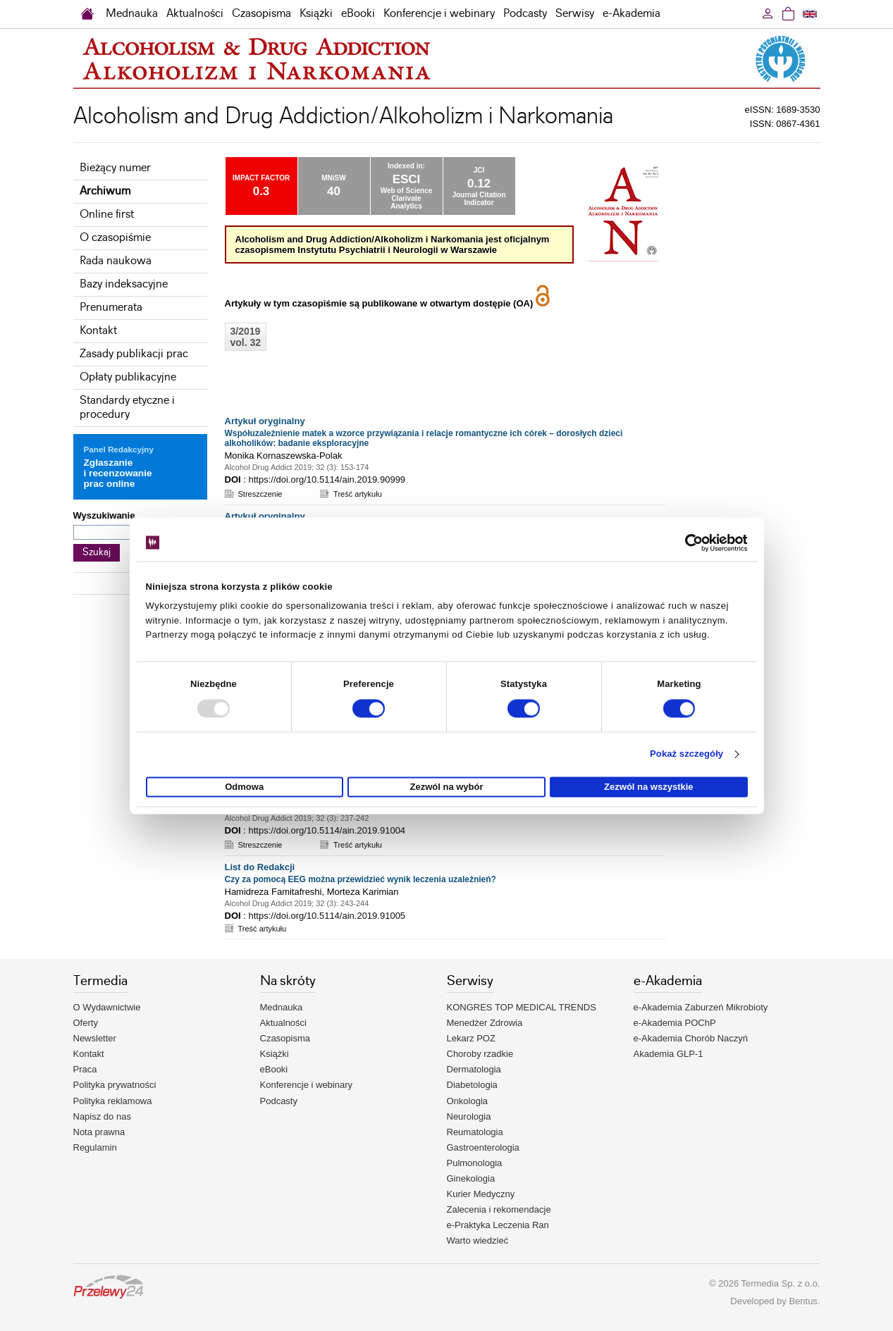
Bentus (803, 1301)
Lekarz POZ (471, 1038)
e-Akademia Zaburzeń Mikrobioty (701, 1007)
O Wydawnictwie (107, 1007)
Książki (316, 14)
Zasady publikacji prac (134, 354)
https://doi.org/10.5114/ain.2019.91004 (326, 830)
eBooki (358, 14)
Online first (107, 215)
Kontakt (98, 331)
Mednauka (132, 14)
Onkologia (467, 1101)
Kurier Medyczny (481, 1194)
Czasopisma (261, 14)
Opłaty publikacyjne (128, 377)
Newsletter (94, 1038)
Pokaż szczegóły (686, 754)
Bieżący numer (115, 168)
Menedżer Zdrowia (485, 1022)
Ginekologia (471, 1178)
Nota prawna (99, 1132)
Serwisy (574, 14)
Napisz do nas (102, 1116)
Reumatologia (475, 1132)
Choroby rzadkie (480, 1053)
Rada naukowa (116, 261)
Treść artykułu (357, 494)
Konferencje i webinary (439, 14)
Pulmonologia (475, 1163)
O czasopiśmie (115, 238)
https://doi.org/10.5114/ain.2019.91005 (326, 915)
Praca (85, 1069)
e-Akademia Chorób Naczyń (691, 1038)
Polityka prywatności (114, 1084)
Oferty (85, 1022)
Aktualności (194, 14)
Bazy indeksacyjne (124, 284)
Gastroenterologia (483, 1147)
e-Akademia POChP (675, 1022)
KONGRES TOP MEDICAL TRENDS (521, 1007)
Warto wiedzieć (478, 1240)
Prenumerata (111, 308)
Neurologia (469, 1116)
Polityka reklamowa (112, 1101)
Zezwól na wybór (447, 786)
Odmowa (244, 786)
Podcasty (525, 14)
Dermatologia (474, 1069)
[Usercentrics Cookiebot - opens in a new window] (686, 542)
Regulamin (95, 1147)
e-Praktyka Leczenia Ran (498, 1225)
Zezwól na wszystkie (648, 786)
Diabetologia (472, 1084)
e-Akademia (631, 14)
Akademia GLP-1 (668, 1053)
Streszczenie (260, 494)
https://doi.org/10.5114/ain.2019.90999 (326, 479)
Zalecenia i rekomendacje (499, 1209)
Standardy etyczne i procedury (127, 408)
